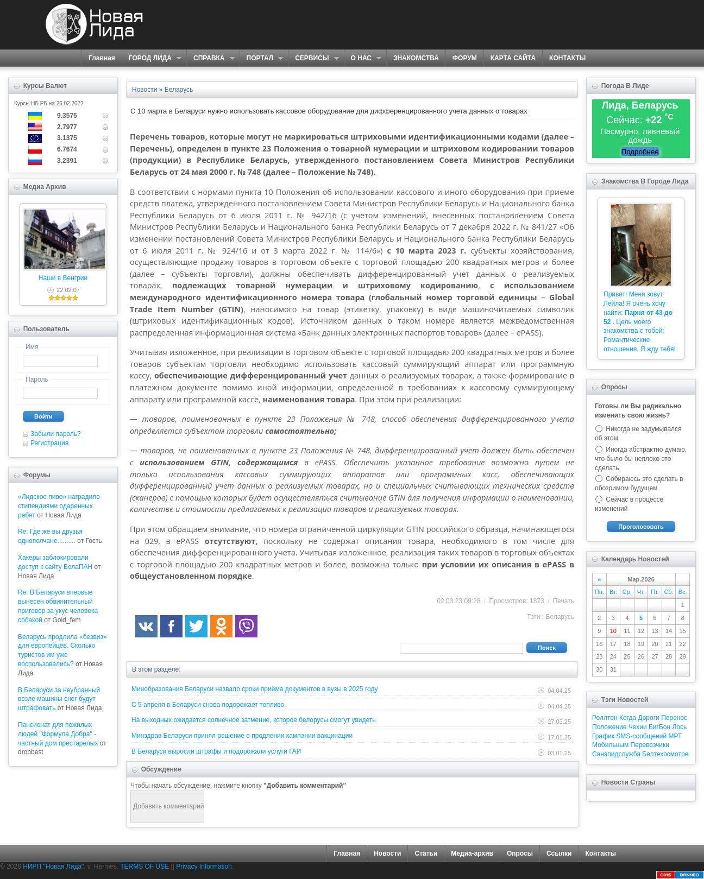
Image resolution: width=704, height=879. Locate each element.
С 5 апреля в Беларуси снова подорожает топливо (207, 705)
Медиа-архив (472, 853)
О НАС (362, 58)
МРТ (675, 736)
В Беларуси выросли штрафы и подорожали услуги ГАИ (216, 751)
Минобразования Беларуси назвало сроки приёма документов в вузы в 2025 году (254, 689)
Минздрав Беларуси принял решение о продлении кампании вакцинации (242, 735)
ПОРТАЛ (262, 58)
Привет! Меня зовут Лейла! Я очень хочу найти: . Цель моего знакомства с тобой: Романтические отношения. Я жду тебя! (640, 321)
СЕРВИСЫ (313, 58)
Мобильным (610, 745)
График (603, 736)
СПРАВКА (210, 58)
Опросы (520, 853)
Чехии (637, 727)
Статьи (425, 853)
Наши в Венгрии (63, 278)
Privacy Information (204, 866)
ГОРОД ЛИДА (151, 58)
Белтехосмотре (665, 754)
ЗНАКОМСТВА (416, 58)
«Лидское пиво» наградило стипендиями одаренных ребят (59, 506)
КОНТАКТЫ (567, 58)
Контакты (600, 853)
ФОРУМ (464, 58)
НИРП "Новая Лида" (53, 866)
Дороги (648, 718)
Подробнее (640, 152)
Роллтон (605, 718)
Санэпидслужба (616, 754)
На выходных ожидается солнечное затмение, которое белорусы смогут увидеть (253, 720)
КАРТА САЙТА (513, 58)
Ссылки (558, 853)
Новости (387, 853)
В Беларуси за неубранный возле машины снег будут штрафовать (59, 699)
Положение (609, 727)
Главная (102, 58)
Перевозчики (649, 745)
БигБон (659, 727)
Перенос (674, 718)
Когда (627, 718)
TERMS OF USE (144, 866)
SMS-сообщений (641, 736)
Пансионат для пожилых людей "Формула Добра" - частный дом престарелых (58, 734)
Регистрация (49, 443)
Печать (563, 601)
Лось (679, 727)
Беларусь (560, 617)
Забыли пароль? (55, 434)
